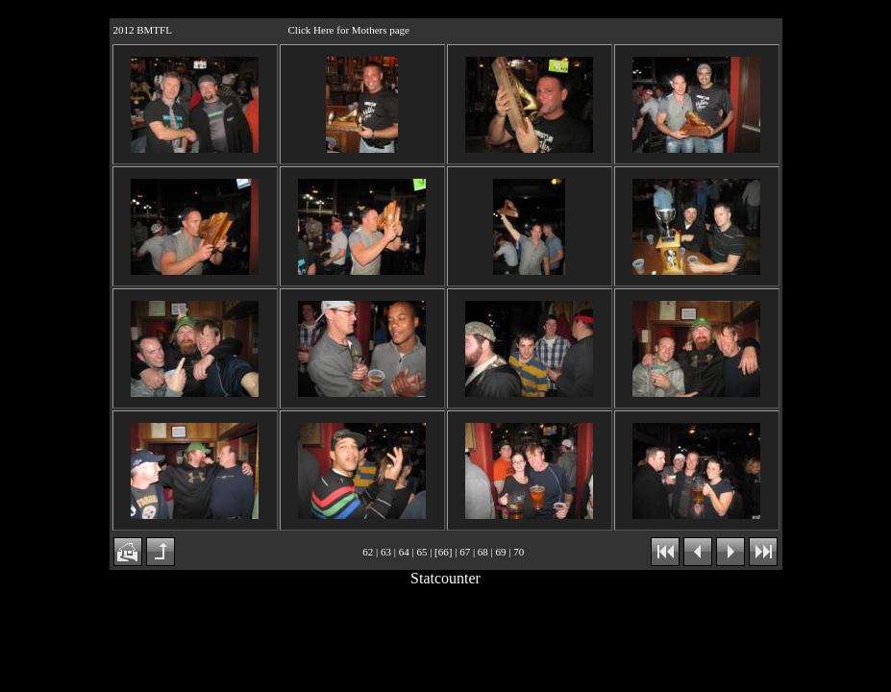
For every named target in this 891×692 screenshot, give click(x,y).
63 (386, 551)
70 (518, 551)
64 (404, 551)
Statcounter (445, 578)
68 (483, 551)
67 (464, 551)
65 (421, 551)
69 (501, 551)
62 (367, 551)
